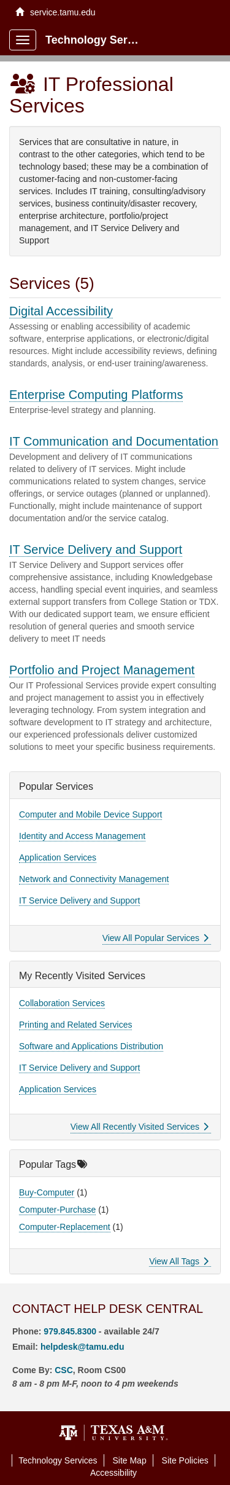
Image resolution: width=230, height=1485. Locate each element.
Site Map (129, 1460)
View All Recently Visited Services (140, 1127)
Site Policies (185, 1460)
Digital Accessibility (61, 311)
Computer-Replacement (64, 1227)
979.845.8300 (70, 1331)
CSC (64, 1370)
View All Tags (179, 1261)
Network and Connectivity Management (94, 879)
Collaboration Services (62, 1003)
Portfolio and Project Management (101, 670)
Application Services (57, 857)
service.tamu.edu (55, 12)
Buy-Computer (46, 1192)
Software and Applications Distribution (91, 1046)
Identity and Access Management (82, 836)
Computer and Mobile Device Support (90, 814)
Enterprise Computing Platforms (96, 394)
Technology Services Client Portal (99, 40)
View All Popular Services (155, 938)
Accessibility (113, 1473)
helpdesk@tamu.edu (82, 1347)
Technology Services (57, 1460)
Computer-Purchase (57, 1210)
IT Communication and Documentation (113, 441)
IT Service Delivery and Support (95, 549)
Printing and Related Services (75, 1025)
